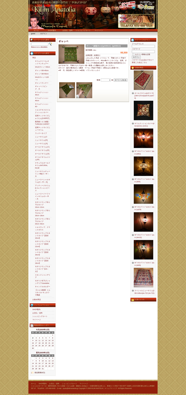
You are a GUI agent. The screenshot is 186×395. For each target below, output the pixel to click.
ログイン (43, 34)
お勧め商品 (36, 299)
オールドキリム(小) (42, 147)
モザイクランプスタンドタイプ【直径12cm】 (42, 243)
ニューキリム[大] (41, 143)
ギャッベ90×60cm (42, 74)
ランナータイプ (41, 133)
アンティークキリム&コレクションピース (42, 188)
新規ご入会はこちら (139, 62)
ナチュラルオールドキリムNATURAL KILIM (42, 165)
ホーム (36, 30)
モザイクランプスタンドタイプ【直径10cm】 (42, 235)
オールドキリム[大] (42, 154)
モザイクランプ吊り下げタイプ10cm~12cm (42, 204)
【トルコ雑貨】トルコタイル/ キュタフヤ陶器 (42, 292)
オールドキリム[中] (42, 150)
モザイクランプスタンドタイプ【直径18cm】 (42, 260)
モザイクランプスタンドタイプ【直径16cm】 (42, 252)
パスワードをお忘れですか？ (143, 60)
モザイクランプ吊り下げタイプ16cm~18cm (42, 213)
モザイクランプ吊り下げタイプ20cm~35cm (42, 221)
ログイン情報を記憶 (141, 54)
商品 (34, 58)
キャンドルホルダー (42, 287)
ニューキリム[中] (41, 140)
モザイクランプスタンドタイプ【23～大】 (42, 269)
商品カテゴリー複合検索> (39, 47)
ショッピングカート (83, 30)
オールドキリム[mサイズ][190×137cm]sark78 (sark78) (144, 95)
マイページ (99, 30)
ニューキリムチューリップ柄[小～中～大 (42, 173)
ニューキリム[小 (41, 137)
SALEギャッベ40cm (42, 67)
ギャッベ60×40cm (42, 70)
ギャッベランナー (41, 83)
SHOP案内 (52, 30)
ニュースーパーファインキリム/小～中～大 (42, 196)
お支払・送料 (68, 30)
